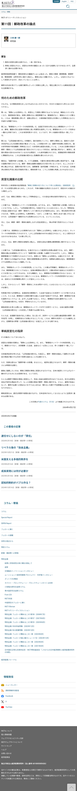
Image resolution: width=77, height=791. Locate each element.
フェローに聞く (7, 529)
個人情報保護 (6, 735)
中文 (72, 1)
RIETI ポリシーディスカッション (17, 610)
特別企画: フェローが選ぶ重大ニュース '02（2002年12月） (27, 638)
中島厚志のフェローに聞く (15, 603)
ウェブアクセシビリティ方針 (12, 738)
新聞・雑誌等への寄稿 (9, 553)
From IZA (8, 595)
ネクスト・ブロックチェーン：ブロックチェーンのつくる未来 (29, 583)
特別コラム (5, 547)
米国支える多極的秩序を (14, 459)
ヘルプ (3, 750)
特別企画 (4, 559)
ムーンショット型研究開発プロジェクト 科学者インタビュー (29, 575)
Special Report (6, 517)
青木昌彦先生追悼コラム (14, 591)
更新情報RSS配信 (12, 690)
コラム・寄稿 (5, 12)
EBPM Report (6, 523)
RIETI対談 (8, 599)
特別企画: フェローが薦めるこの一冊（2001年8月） (25, 646)
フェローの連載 (7, 535)
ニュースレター (11, 685)
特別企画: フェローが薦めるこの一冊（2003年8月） (25, 634)
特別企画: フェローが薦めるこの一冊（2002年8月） (25, 642)
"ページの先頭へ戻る (71, 787)
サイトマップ (6, 746)
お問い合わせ (6, 753)
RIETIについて (6, 731)
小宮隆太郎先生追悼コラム (15, 587)
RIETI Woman (10, 607)
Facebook (9, 696)
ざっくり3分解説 (11, 579)
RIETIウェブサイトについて (11, 742)
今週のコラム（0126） (46, 402)
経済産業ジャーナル (9, 660)
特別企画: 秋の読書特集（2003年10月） (20, 630)
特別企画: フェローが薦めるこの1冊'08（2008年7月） (25, 614)
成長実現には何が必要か (14, 471)
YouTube (9, 707)
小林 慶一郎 (15, 38)
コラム (3, 511)
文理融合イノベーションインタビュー (19, 571)
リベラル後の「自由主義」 (16, 447)
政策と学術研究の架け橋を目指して (18, 563)
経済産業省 (5, 757)
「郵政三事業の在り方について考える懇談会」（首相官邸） (50, 185)
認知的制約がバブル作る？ (16, 482)
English (64, 1)
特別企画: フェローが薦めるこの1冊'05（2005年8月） (25, 622)
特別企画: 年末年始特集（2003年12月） (20, 626)
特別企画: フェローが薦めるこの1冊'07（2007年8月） (25, 618)
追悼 (6, 567)
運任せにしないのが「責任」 (17, 435)
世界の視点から (7, 541)
